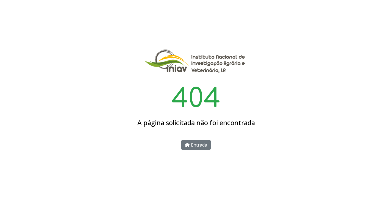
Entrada (196, 145)
